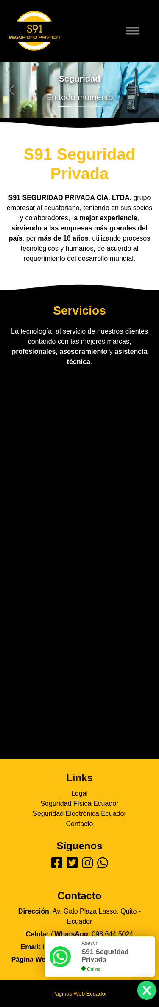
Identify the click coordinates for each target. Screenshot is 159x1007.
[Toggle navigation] (138, 31)
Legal (79, 793)
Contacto (79, 823)
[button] (12, 90)
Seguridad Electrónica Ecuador (79, 813)
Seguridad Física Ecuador (79, 803)
